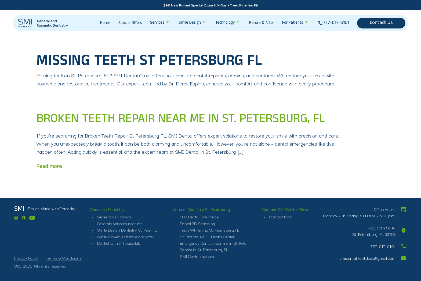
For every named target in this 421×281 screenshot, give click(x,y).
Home (105, 23)
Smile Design (190, 23)
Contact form (281, 216)
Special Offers (130, 23)
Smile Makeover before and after (124, 236)
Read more (49, 167)
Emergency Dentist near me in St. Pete (213, 243)
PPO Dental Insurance (199, 216)
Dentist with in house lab (117, 243)
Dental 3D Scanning (197, 223)
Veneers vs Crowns (113, 216)
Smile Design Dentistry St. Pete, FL (126, 229)
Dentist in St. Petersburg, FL (204, 249)
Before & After (261, 23)
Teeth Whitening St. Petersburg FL (209, 229)
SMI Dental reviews (197, 256)
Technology (225, 23)
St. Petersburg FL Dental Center (207, 236)
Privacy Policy (26, 257)
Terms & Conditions (64, 257)
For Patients (292, 23)
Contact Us (381, 23)
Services (157, 23)
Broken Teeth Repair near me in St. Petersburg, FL (181, 120)
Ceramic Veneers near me (118, 223)
